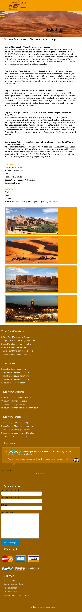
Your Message (20, 519)
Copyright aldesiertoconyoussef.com (41, 607)
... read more (67, 459)
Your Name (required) (21, 492)
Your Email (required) (21, 499)
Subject (21, 506)
